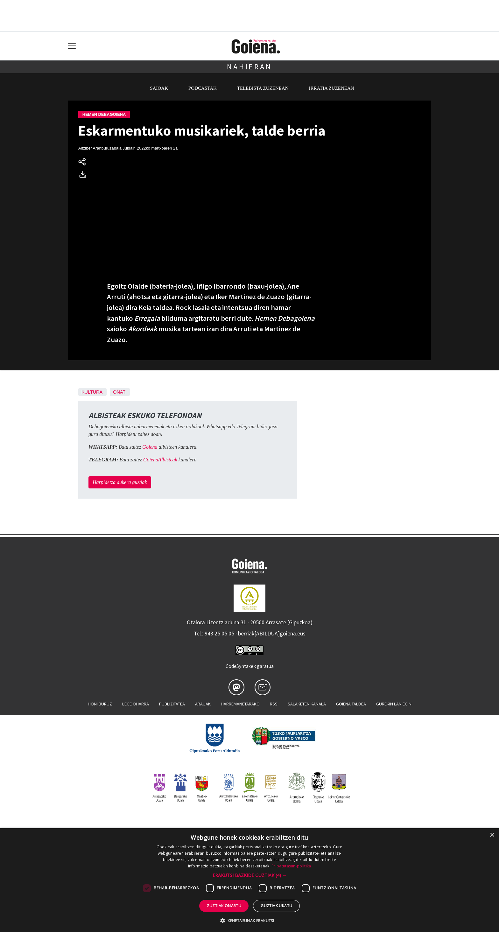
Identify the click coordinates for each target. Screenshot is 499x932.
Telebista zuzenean (263, 88)
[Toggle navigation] (72, 46)
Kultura (91, 392)
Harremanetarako (240, 704)
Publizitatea (172, 704)
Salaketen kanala (307, 704)
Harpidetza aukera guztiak (120, 482)
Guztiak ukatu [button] (276, 905)
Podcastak (202, 88)
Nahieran (249, 67)
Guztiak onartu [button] (224, 905)
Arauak (203, 704)
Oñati (120, 392)
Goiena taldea (351, 704)
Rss (274, 704)
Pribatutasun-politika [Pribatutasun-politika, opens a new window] (291, 866)
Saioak (159, 88)
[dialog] (249, 880)
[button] (250, 875)
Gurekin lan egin (393, 704)
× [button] (491, 835)
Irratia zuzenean (331, 88)
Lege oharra (135, 704)
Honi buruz (100, 704)
